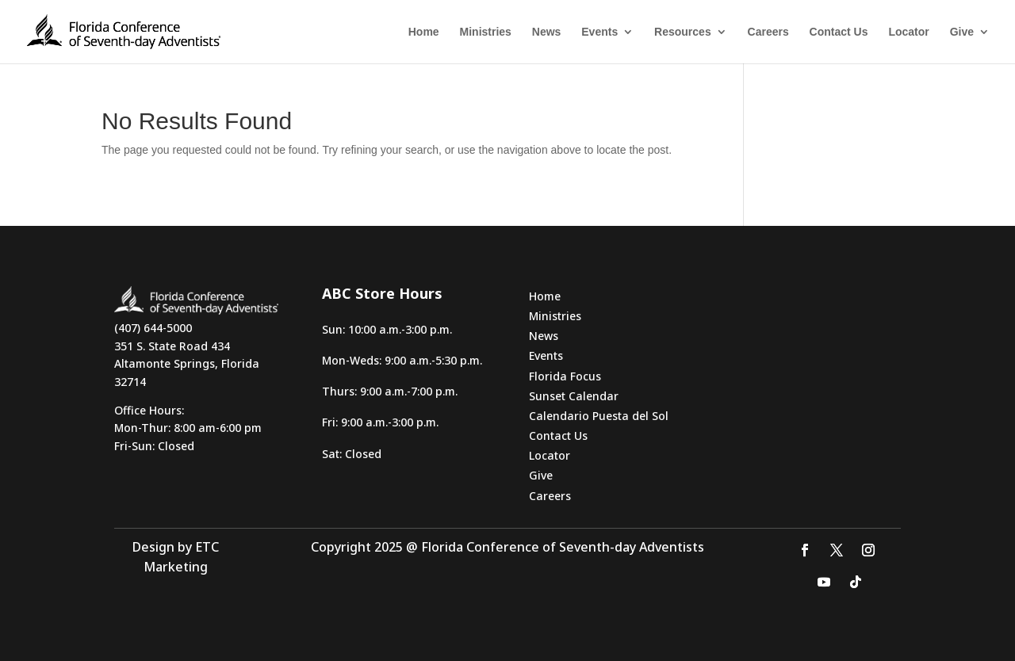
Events (599, 32)
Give (962, 32)
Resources (682, 32)
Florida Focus (565, 376)
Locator (908, 32)
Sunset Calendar (574, 395)
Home (423, 32)
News (546, 32)
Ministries (485, 32)
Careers (768, 32)
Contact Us (839, 32)
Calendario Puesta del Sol (598, 415)
